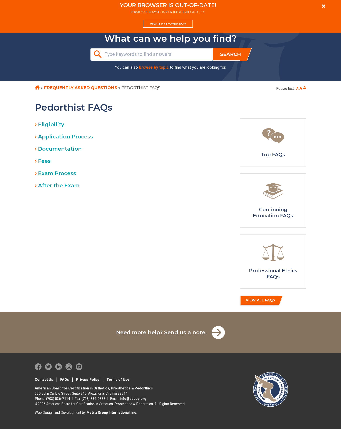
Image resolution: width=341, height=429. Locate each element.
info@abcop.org (133, 399)
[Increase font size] (304, 88)
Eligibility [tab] (51, 124)
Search (230, 54)
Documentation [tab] (60, 149)
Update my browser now (168, 23)
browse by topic (154, 67)
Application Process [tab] (65, 136)
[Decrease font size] (297, 88)
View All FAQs (260, 300)
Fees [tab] (44, 161)
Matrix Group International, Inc (111, 413)
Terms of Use (118, 379)
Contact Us (44, 379)
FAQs (64, 379)
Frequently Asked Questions (80, 87)
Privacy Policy (87, 379)
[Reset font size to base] (300, 88)
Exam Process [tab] (57, 173)
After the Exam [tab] (59, 185)
